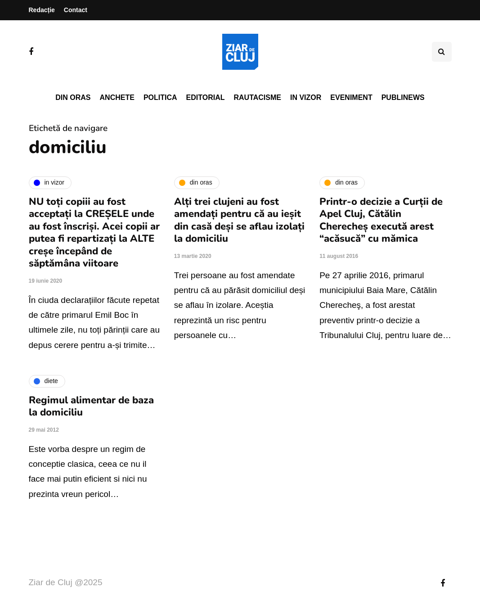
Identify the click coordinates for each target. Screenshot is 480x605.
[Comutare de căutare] (442, 52)
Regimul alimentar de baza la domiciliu (91, 406)
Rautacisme (257, 97)
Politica (160, 97)
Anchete (117, 97)
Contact (75, 10)
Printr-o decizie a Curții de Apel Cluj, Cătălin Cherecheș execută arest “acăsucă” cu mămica (381, 220)
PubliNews (403, 97)
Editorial (205, 97)
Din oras (72, 97)
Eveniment (351, 97)
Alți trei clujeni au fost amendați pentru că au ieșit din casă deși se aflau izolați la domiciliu (239, 220)
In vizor (305, 97)
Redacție (42, 10)
